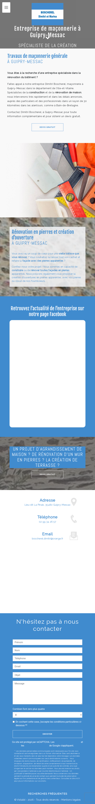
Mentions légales (71, 799)
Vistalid (21, 799)
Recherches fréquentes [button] (47, 793)
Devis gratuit (34, 127)
